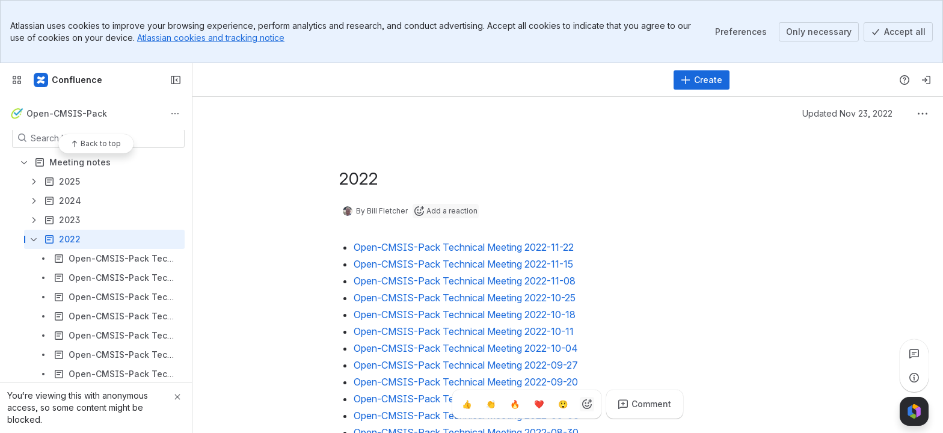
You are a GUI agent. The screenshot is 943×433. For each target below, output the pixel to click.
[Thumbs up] (466, 404)
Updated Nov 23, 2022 (847, 113)
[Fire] (514, 404)
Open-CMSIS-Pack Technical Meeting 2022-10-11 (464, 331)
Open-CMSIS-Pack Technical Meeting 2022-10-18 (465, 315)
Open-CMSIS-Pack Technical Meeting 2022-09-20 (466, 382)
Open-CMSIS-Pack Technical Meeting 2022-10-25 (465, 298)
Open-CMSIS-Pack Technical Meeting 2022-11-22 (464, 247)
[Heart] (538, 404)
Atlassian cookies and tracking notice (210, 37)
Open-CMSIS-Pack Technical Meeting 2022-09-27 (466, 365)
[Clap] (490, 404)
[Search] (434, 80)
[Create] (702, 80)
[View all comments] (914, 353)
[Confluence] (68, 80)
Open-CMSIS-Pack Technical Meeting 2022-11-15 (463, 264)
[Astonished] (563, 404)
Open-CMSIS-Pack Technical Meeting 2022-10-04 (466, 348)
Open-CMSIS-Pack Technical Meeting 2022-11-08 (465, 281)
